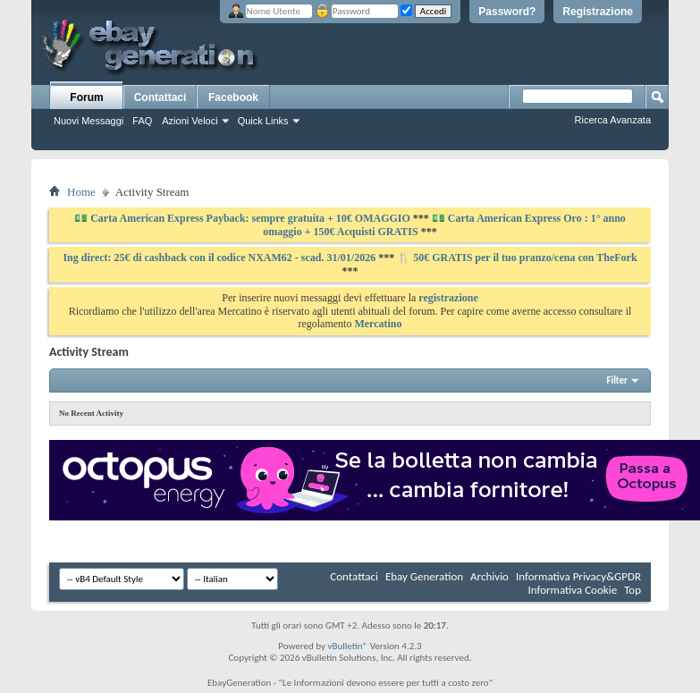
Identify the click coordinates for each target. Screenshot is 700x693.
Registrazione (597, 11)
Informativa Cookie (572, 589)
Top (632, 589)
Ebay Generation (424, 576)
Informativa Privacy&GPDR (578, 576)
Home (81, 192)
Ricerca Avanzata (613, 119)
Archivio (489, 576)
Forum (86, 97)
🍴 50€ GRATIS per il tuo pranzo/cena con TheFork (517, 257)
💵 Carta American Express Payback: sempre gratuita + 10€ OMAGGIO (243, 218)
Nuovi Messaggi (88, 120)
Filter (617, 380)
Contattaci (160, 97)
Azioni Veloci (189, 120)
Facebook (233, 97)
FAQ (142, 120)
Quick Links (263, 120)
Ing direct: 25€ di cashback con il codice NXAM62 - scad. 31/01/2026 (220, 257)
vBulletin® (347, 646)
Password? (507, 11)
